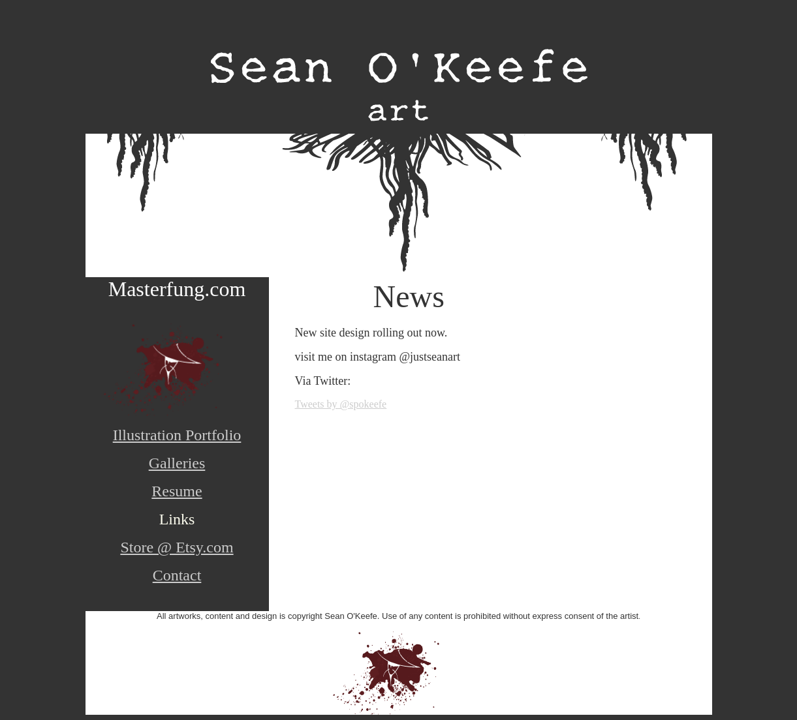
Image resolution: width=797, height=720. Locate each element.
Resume (176, 491)
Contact (177, 575)
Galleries (177, 463)
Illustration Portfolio (177, 435)
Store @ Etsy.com (176, 547)
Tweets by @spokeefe (341, 404)
